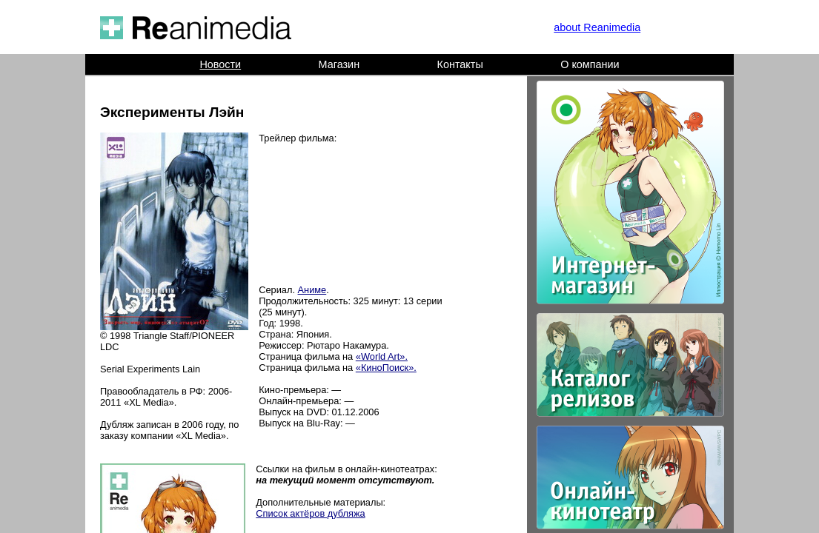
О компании (589, 64)
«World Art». (382, 356)
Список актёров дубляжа (310, 513)
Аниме (312, 289)
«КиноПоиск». (386, 367)
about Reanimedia (597, 27)
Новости (220, 64)
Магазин (339, 64)
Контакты (460, 64)
